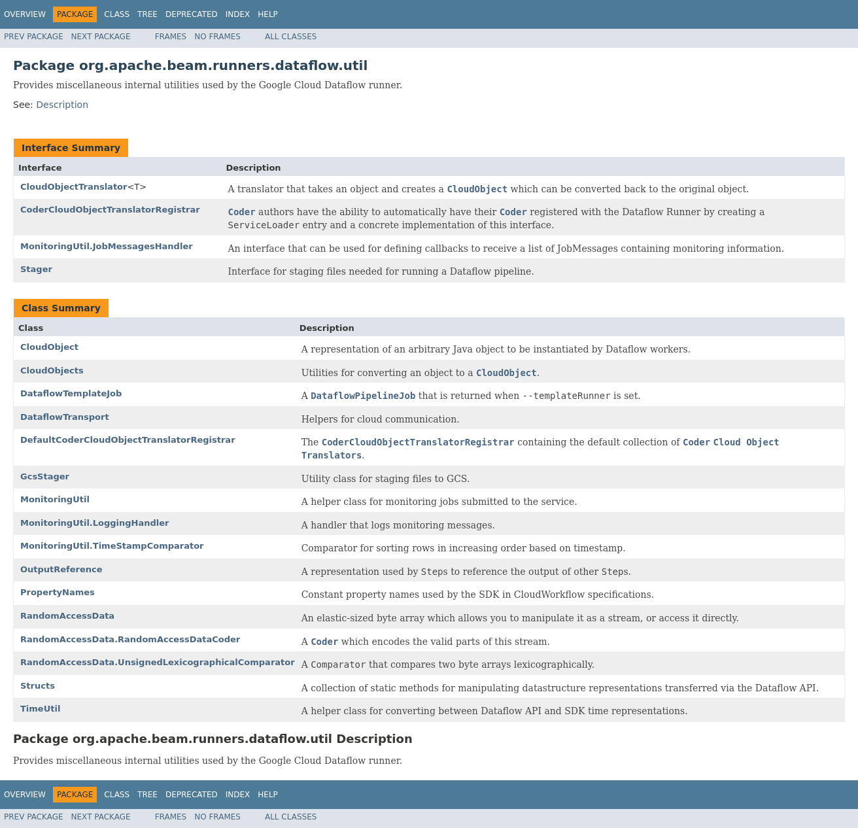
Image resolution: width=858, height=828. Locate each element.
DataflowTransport (64, 417)
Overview (25, 14)
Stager (36, 269)
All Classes (291, 36)
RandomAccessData (67, 616)
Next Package (101, 36)
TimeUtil (40, 709)
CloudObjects (52, 370)
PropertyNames (57, 592)
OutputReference (61, 569)
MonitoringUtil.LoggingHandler (94, 523)
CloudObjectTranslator (73, 187)
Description (62, 104)
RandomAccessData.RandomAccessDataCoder (130, 639)
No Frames (217, 36)
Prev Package (33, 36)
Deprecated (191, 14)
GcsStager (44, 476)
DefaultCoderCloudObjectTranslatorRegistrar (127, 440)
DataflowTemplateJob (71, 393)
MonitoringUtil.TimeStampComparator (112, 546)
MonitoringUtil (55, 499)
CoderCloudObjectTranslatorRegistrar (110, 210)
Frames (171, 36)
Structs (37, 686)
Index (238, 14)
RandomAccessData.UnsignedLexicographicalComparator (157, 662)
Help (268, 14)
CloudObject (49, 347)
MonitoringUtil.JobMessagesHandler (106, 246)
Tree (147, 14)
